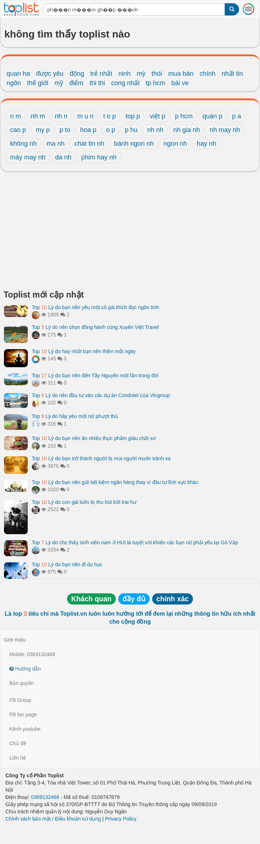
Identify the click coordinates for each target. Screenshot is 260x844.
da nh (63, 157)
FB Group (20, 700)
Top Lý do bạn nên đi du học (67, 564)
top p (132, 116)
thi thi (97, 83)
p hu (131, 129)
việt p (157, 116)
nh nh (155, 129)
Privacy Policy (120, 819)
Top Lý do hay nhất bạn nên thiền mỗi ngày (84, 351)
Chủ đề (17, 743)
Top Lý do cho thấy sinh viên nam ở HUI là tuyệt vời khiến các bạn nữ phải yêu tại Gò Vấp (135, 542)
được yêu (49, 73)
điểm (76, 83)
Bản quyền (21, 683)
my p (43, 129)
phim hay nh (98, 157)
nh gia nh (186, 129)
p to (65, 129)
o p (110, 129)
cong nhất (125, 83)
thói (156, 73)
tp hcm (155, 83)
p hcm (184, 116)
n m (15, 116)
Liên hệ (17, 758)
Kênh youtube (24, 729)
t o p (109, 116)
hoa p (88, 129)
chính (207, 73)
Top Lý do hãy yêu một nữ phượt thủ (75, 416)
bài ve (180, 83)
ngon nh (175, 143)
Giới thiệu (15, 640)
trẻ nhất (101, 73)
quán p (212, 116)
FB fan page (23, 714)
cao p (18, 129)
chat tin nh (89, 143)
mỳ (141, 73)
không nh (23, 143)
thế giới (37, 83)
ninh (124, 73)
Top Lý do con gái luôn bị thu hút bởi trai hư (84, 502)
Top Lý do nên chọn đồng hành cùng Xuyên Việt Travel (95, 327)
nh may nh (225, 129)
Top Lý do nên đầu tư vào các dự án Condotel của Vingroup (101, 395)
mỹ (58, 83)
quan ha (18, 73)
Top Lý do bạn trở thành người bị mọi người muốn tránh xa (101, 458)
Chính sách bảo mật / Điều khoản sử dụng (53, 819)
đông (77, 73)
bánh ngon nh (134, 143)
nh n (61, 116)
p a (236, 116)
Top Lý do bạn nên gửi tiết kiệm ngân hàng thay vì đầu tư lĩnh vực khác (115, 482)
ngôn (13, 83)
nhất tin (232, 73)
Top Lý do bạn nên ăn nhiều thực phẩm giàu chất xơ (94, 438)
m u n (85, 116)
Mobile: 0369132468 (32, 654)
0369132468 (45, 797)
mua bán (180, 73)
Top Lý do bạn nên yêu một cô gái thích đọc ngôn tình (95, 307)
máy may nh (27, 157)
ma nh (56, 143)
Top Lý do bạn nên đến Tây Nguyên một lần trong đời (95, 375)
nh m (38, 116)
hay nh (206, 143)
